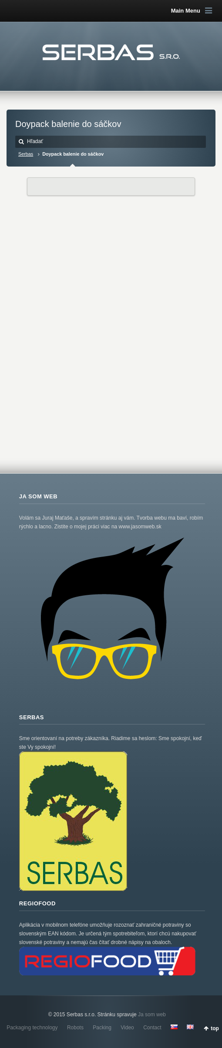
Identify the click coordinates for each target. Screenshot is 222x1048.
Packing (102, 1028)
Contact (152, 1028)
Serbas (25, 154)
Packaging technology (32, 1028)
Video (127, 1028)
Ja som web (152, 1014)
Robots (75, 1028)
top (215, 1028)
